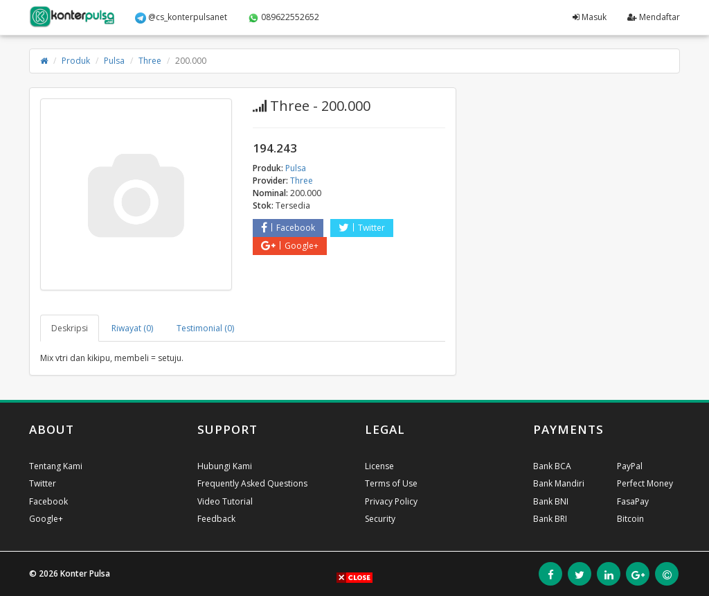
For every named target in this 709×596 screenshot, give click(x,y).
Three (149, 61)
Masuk (590, 17)
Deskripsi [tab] (69, 328)
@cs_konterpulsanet (181, 17)
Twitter (362, 228)
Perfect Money (645, 483)
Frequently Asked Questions (252, 483)
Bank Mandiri (558, 483)
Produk (76, 61)
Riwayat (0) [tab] (132, 328)
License (379, 466)
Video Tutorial (225, 501)
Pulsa (114, 61)
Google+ (289, 246)
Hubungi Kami (224, 466)
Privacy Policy (391, 501)
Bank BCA (552, 466)
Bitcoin (630, 519)
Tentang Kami (55, 466)
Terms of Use (391, 483)
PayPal (630, 466)
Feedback (216, 519)
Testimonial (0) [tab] (205, 328)
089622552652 (283, 17)
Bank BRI (550, 519)
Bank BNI (550, 501)
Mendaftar (653, 17)
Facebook (288, 228)
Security (380, 519)
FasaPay (633, 501)
